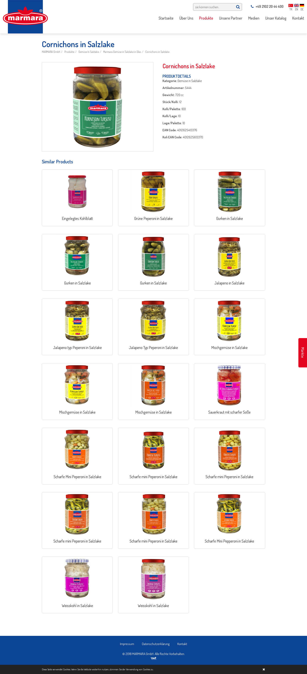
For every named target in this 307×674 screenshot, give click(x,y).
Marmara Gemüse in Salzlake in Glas (122, 51)
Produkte (69, 51)
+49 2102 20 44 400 (267, 6)
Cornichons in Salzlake (157, 51)
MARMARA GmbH (51, 51)
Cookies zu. (148, 669)
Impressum (127, 644)
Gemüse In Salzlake (89, 51)
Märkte (303, 352)
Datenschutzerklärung (156, 644)
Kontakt (182, 644)
